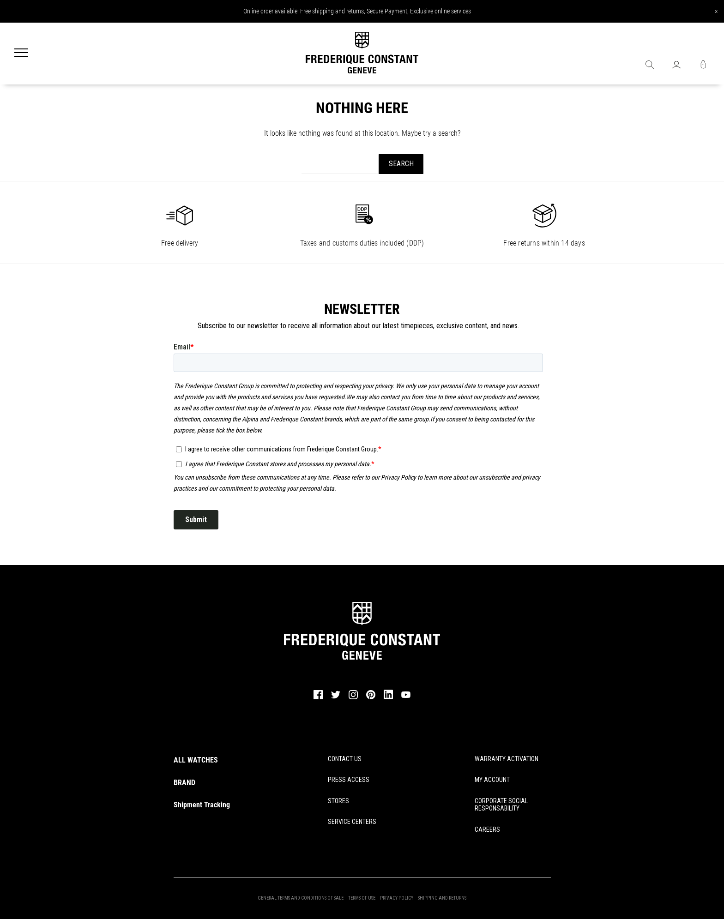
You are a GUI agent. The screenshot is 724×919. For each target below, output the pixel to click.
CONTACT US (345, 759)
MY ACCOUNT (492, 779)
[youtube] (406, 696)
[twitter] (335, 697)
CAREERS (487, 829)
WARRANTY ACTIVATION (506, 759)
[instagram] (353, 698)
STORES (338, 801)
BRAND (184, 782)
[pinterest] (370, 698)
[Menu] (21, 54)
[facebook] (318, 698)
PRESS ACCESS (348, 779)
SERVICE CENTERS (352, 821)
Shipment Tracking (202, 804)
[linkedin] (388, 699)
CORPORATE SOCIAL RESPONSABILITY (501, 804)
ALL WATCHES (196, 760)
